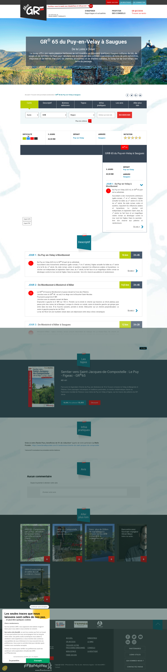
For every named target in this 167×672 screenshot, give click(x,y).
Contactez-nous (135, 667)
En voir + (136, 227)
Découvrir (94, 403)
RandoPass (92, 638)
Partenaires (135, 649)
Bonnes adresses (65, 104)
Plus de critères (81, 121)
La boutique (125, 2)
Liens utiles (135, 655)
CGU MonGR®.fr (100, 665)
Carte (29, 103)
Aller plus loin (137, 104)
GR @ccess (70, 642)
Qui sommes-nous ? (135, 661)
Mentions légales (88, 665)
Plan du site (78, 665)
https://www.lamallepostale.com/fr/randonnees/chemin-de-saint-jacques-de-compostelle (65, 445)
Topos (83, 103)
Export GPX (27, 219)
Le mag (90, 642)
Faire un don (112, 2)
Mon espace (71, 651)
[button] (4, 668)
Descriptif (47, 103)
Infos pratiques (101, 104)
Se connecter (139, 2)
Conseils (91, 648)
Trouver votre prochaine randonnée (42, 95)
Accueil (27, 95)
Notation (128, 134)
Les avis (119, 103)
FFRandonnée (69, 665)
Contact (57, 667)
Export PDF (27, 223)
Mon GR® (33, 10)
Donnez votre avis (49, 492)
